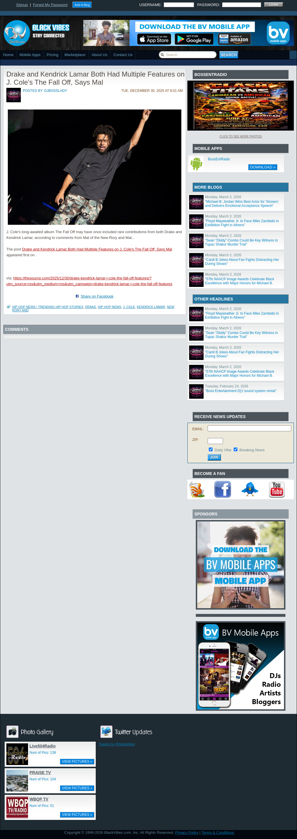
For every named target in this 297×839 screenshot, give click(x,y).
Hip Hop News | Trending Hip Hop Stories (47, 307)
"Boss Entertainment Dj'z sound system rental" (240, 391)
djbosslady (55, 91)
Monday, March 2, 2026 (223, 197)
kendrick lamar (151, 307)
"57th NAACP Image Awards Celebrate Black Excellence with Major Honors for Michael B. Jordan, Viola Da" (239, 283)
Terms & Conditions (218, 832)
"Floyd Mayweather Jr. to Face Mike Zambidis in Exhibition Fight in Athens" (242, 223)
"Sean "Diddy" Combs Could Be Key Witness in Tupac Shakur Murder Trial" (241, 242)
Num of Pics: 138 (42, 753)
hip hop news (109, 307)
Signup (22, 5)
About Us (100, 55)
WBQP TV (38, 799)
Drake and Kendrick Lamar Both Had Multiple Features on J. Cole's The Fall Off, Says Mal (97, 249)
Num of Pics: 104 (42, 779)
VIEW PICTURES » (77, 762)
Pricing (52, 55)
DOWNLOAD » (262, 167)
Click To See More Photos (240, 136)
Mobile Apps (30, 55)
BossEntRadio (219, 159)
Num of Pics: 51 (41, 806)
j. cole (129, 307)
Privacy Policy (186, 832)
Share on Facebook (97, 296)
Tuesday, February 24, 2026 (226, 386)
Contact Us (122, 55)
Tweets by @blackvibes (117, 744)
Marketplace (75, 55)
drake (90, 307)
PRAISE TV (40, 772)
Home (8, 55)
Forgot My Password (50, 5)
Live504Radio (42, 746)
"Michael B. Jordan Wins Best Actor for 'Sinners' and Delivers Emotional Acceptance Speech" (241, 204)
